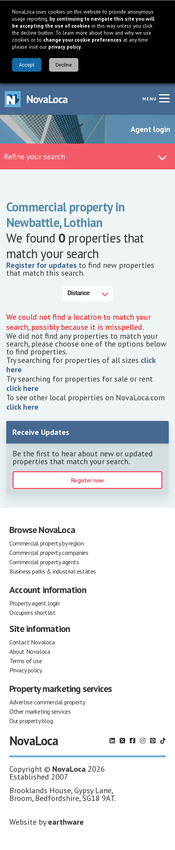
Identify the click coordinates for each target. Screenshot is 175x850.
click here (22, 388)
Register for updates (41, 265)
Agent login (150, 129)
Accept (26, 65)
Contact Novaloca (32, 642)
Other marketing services (40, 711)
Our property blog (31, 721)
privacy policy (64, 46)
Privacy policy (25, 670)
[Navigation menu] (164, 98)
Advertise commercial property (47, 702)
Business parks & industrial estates (52, 571)
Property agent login (34, 603)
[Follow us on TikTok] (163, 741)
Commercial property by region (46, 543)
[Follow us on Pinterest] (153, 741)
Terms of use (25, 661)
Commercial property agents (44, 562)
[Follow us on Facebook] (132, 741)
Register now (87, 480)
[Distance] (87, 294)
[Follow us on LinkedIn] (112, 741)
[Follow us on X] (122, 741)
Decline (63, 65)
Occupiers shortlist (32, 612)
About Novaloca (29, 651)
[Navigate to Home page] (36, 99)
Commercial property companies (48, 552)
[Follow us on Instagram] (142, 741)
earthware (66, 822)
